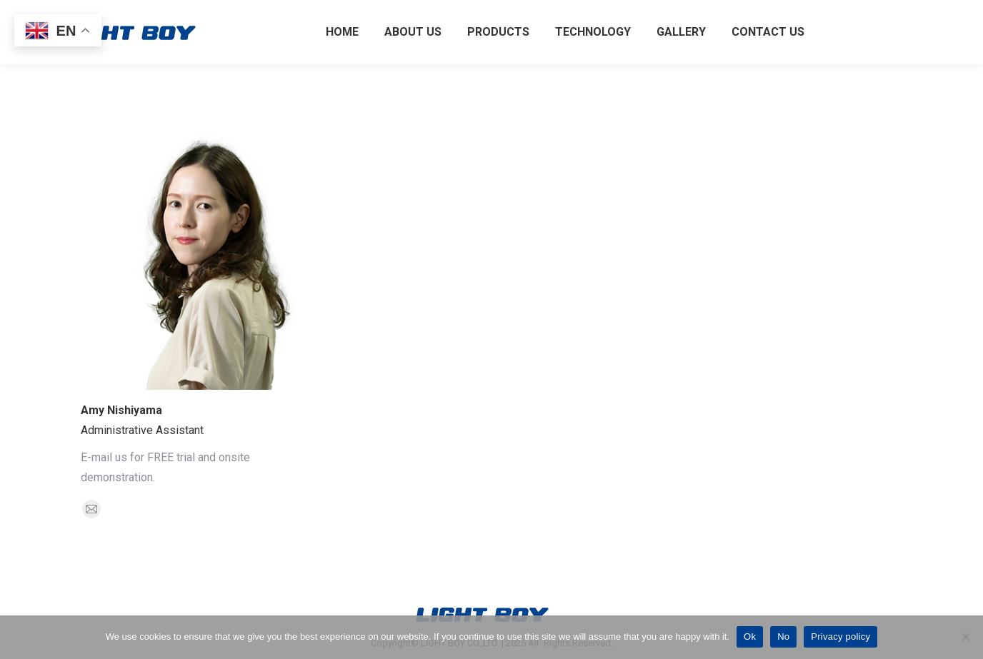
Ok (750, 636)
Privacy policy (840, 636)
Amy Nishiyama (121, 410)
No (783, 636)
